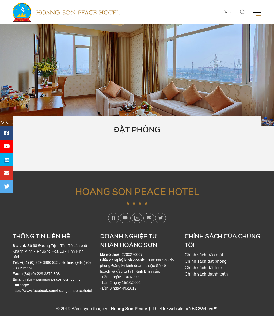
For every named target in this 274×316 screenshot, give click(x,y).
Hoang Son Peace (129, 308)
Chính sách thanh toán (206, 274)
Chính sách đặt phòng (206, 261)
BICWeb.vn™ (205, 308)
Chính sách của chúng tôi (222, 240)
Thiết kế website (167, 308)
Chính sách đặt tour (203, 267)
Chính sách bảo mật (204, 255)
